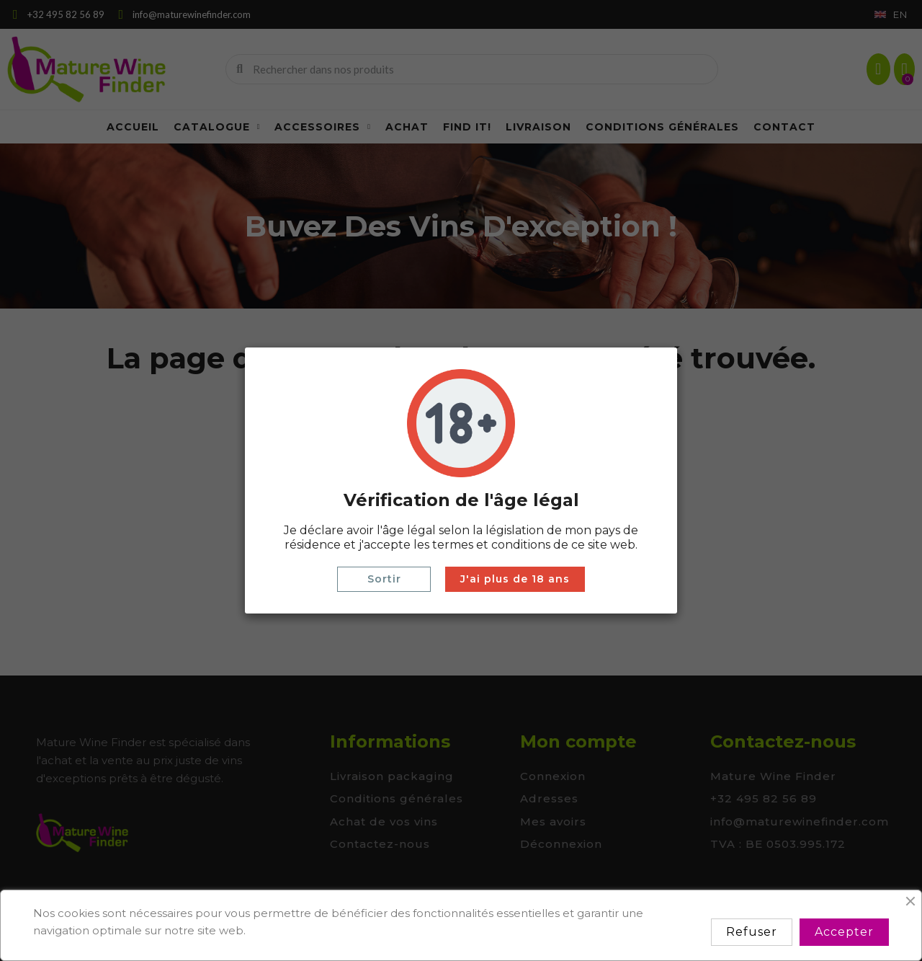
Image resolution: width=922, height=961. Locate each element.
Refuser (751, 932)
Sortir (384, 578)
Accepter (844, 932)
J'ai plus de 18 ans (515, 578)
